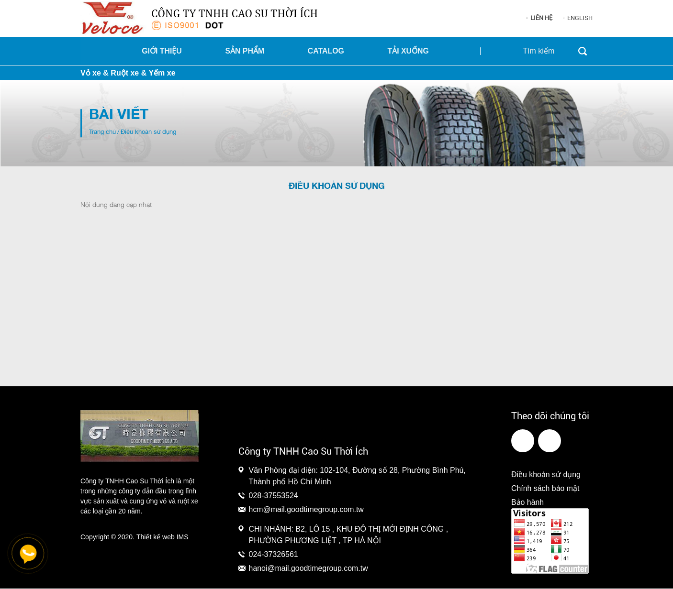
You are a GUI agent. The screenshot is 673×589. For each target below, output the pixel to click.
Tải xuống (409, 51)
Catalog (329, 51)
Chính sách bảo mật (545, 489)
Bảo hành (527, 503)
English (580, 18)
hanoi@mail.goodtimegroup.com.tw (309, 569)
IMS (183, 537)
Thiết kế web (155, 537)
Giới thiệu (171, 51)
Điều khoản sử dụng (546, 475)
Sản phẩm (251, 51)
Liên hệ (541, 18)
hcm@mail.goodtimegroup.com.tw (307, 509)
